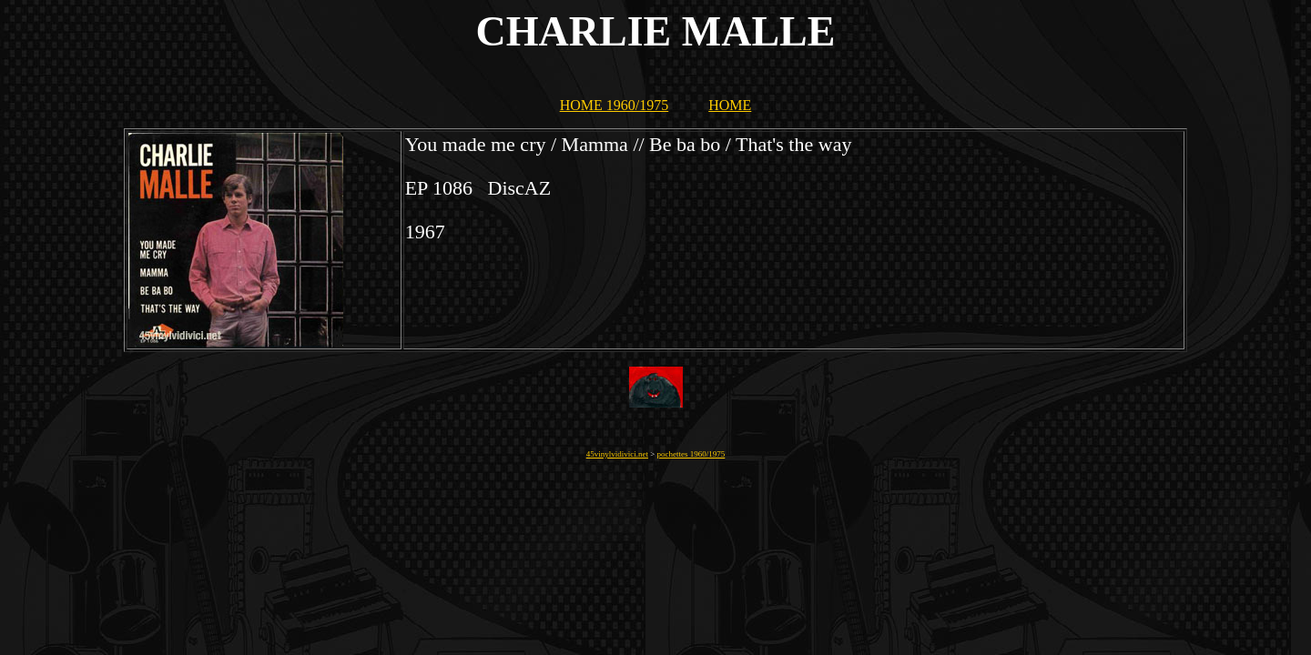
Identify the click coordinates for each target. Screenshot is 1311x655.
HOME (729, 105)
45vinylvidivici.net (617, 453)
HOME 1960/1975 (614, 105)
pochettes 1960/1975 (691, 453)
